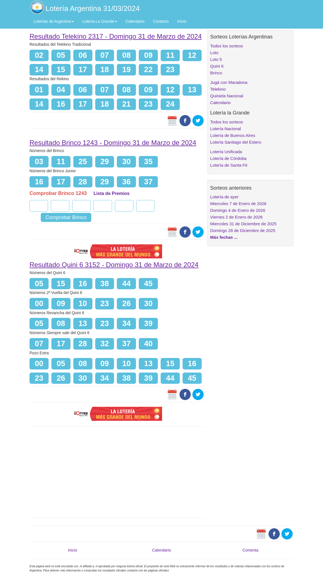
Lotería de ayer (224, 196)
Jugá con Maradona (228, 82)
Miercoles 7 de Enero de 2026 (238, 203)
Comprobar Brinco (66, 217)
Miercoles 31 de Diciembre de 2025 (243, 223)
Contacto (161, 21)
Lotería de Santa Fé (228, 165)
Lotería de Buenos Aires (232, 135)
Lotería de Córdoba (228, 158)
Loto (214, 52)
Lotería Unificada (226, 151)
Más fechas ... (224, 237)
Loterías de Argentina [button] (54, 21)
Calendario (135, 21)
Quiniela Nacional (226, 95)
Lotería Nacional (225, 128)
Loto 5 (216, 59)
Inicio (181, 21)
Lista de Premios (111, 193)
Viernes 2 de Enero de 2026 (236, 217)
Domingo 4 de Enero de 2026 (237, 210)
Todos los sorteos (226, 45)
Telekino (218, 89)
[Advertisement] (116, 471)
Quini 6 (217, 66)
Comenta (250, 550)
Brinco (216, 72)
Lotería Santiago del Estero (235, 142)
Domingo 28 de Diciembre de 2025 (242, 230)
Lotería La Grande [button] (99, 21)
